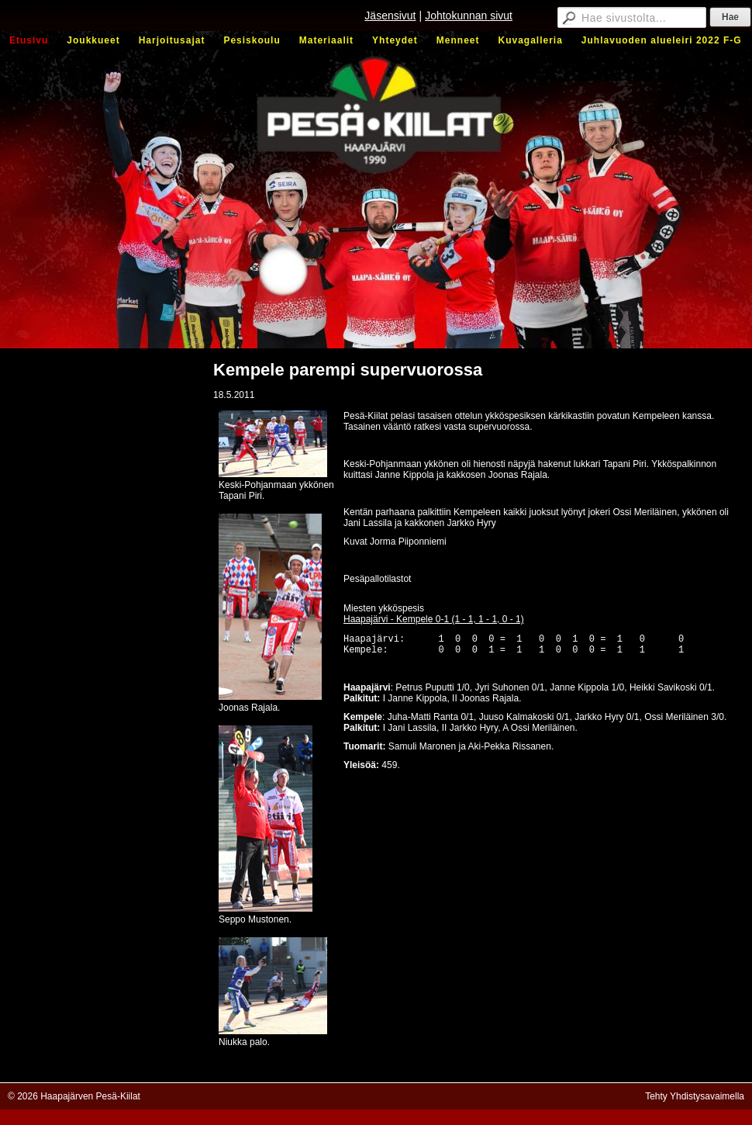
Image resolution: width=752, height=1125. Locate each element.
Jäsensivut (390, 15)
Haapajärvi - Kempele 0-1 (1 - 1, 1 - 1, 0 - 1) (433, 619)
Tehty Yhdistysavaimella (694, 1096)
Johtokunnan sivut (468, 15)
